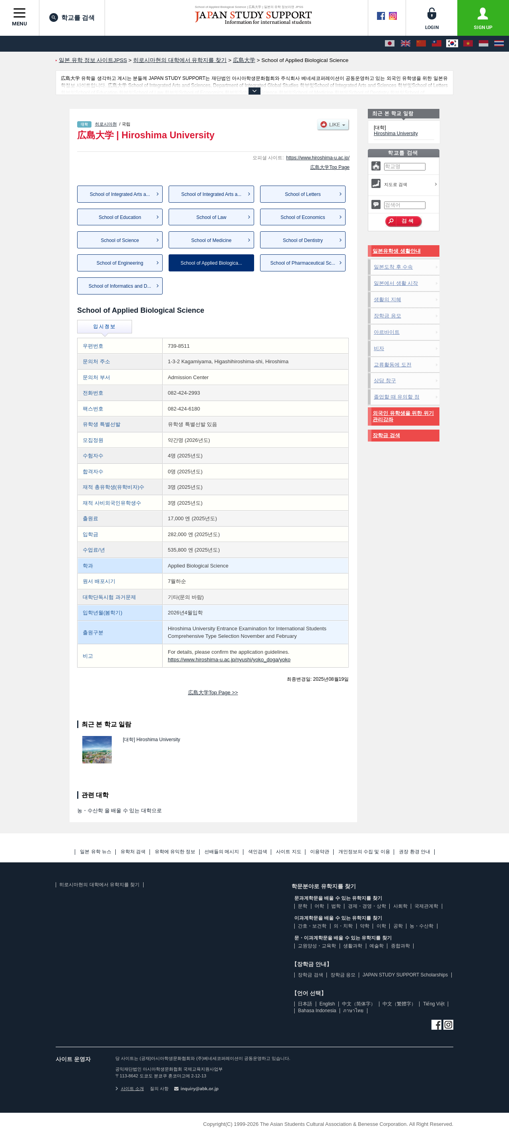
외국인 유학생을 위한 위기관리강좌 (403, 416)
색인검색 (257, 851)
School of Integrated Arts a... (120, 194)
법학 (336, 906)
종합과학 (400, 946)
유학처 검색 (133, 851)
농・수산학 (421, 926)
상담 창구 (385, 380)
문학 (302, 906)
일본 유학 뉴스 (95, 851)
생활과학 (352, 946)
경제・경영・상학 (367, 906)
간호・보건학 (312, 926)
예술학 (376, 946)
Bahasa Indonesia (317, 1010)
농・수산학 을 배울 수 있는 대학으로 (119, 810)
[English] (406, 43)
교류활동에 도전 (393, 365)
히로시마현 (106, 124)
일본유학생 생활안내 (397, 251)
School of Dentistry (303, 240)
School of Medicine (211, 240)
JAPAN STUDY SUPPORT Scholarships (405, 975)
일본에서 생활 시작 (396, 283)
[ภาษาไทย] (499, 43)
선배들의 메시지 (221, 851)
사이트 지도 (288, 851)
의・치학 (343, 926)
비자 (379, 348)
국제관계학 (426, 906)
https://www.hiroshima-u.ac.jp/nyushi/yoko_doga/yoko (229, 659)
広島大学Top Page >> (213, 692)
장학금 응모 (387, 316)
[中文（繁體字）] (437, 43)
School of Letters (303, 194)
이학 (381, 926)
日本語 (305, 1004)
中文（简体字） (358, 1004)
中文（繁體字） (399, 1004)
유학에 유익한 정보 (175, 851)
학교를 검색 (72, 17)
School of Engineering (120, 263)
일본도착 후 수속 (393, 267)
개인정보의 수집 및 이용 (364, 851)
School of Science (120, 240)
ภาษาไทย (353, 1010)
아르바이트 (387, 332)
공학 (398, 926)
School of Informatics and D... (120, 286)
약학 (364, 926)
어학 (319, 906)
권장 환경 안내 (414, 851)
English (327, 1004)
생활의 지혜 (387, 299)
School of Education (120, 217)
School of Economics (302, 217)
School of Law (211, 217)
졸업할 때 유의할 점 (397, 397)
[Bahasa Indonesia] (484, 43)
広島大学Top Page (330, 167)
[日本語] (390, 43)
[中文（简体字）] (421, 43)
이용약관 (319, 851)
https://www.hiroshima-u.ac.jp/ (318, 158)
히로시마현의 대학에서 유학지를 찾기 (99, 884)
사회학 (400, 906)
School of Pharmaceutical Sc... (302, 263)
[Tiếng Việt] (468, 43)
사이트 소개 (129, 1088)
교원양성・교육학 (317, 946)
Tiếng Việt (434, 1004)
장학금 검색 (386, 435)
